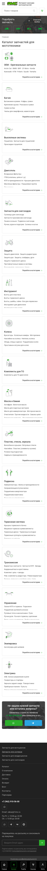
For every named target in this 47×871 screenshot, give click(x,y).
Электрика (9, 673)
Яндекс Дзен (23, 824)
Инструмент (10, 291)
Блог (4, 787)
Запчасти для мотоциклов (13, 748)
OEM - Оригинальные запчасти (20, 65)
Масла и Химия (12, 401)
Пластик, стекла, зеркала (17, 441)
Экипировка (10, 643)
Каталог (5, 766)
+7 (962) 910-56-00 (10, 801)
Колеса (8, 331)
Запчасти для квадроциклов (14, 756)
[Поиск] (34, 11)
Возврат (5, 783)
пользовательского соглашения (24, 851)
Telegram (11, 824)
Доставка (6, 775)
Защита (8, 250)
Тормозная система (14, 522)
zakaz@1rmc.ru (14, 812)
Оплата (5, 779)
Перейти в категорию (32, 77)
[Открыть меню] (3, 3)
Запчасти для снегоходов (17, 211)
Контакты (6, 791)
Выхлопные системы (15, 137)
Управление (10, 603)
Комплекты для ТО (14, 371)
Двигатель (9, 170)
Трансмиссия (11, 562)
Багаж (7, 98)
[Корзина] (42, 11)
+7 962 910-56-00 (14, 715)
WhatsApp (4, 807)
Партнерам (7, 795)
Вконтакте (17, 824)
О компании (7, 771)
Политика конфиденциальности (23, 859)
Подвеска (9, 481)
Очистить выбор (34, 21)
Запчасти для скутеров (12, 752)
